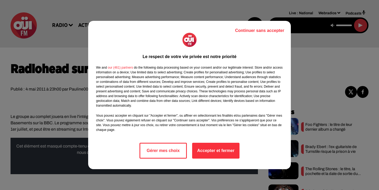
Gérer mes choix (163, 150)
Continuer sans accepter (259, 30)
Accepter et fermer (215, 150)
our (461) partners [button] (120, 67)
